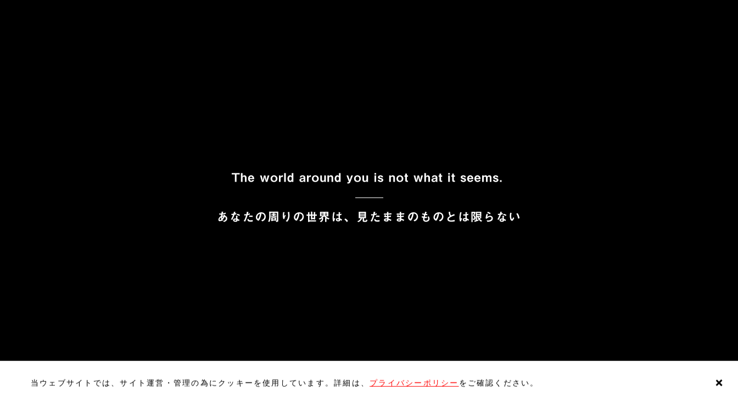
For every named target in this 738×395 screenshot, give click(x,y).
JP (10, 10)
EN (35, 10)
